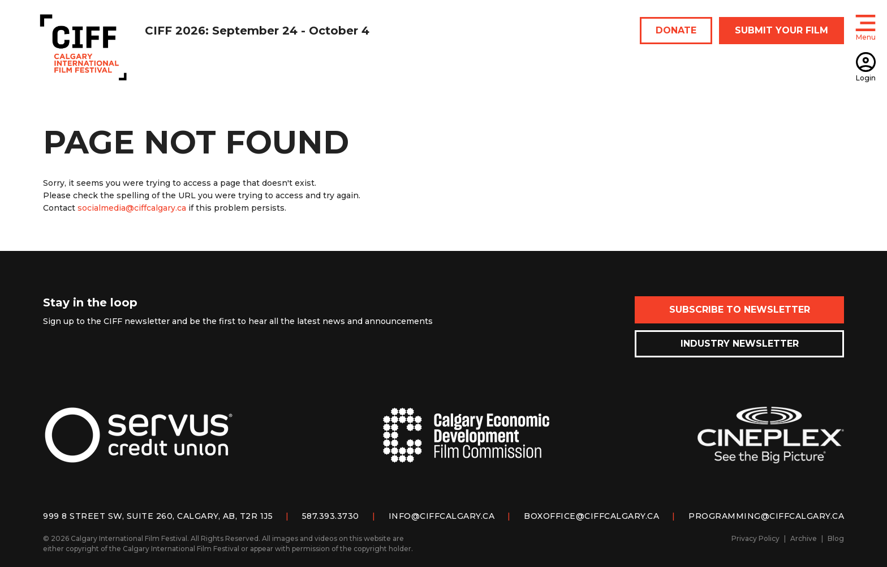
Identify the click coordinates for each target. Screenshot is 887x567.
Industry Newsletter (740, 343)
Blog (836, 538)
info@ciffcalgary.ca (442, 516)
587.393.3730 (330, 516)
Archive (803, 538)
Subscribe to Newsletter (739, 309)
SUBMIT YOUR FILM (781, 30)
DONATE (676, 30)
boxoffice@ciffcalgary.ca (591, 516)
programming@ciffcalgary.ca (766, 516)
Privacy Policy (755, 538)
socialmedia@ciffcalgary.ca (131, 208)
